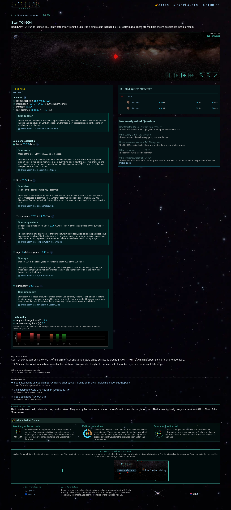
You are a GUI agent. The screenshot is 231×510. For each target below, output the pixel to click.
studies (211, 5)
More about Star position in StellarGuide (38, 129)
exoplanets (185, 5)
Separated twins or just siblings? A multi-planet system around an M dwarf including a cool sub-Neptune (72, 382)
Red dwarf (17, 92)
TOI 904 (129, 96)
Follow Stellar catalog (154, 470)
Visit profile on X (126, 470)
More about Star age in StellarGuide (36, 276)
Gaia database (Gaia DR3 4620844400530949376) (42, 389)
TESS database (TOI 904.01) (30, 396)
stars (162, 5)
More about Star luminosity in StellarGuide (39, 305)
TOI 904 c (136, 108)
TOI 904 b (136, 102)
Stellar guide (125, 163)
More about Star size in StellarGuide (36, 206)
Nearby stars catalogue (28, 15)
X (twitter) (30, 491)
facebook (30, 494)
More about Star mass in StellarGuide (37, 170)
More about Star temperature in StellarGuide (40, 242)
